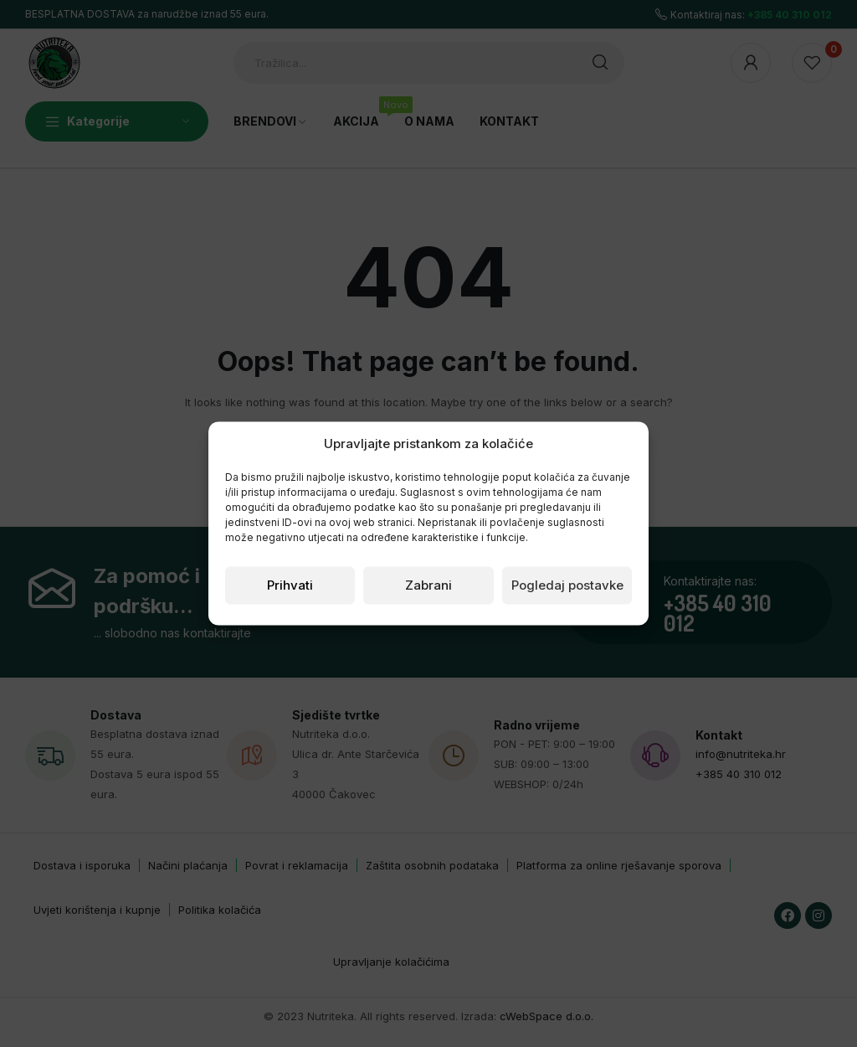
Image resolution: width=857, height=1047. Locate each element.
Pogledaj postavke (567, 585)
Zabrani (428, 585)
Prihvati (290, 585)
